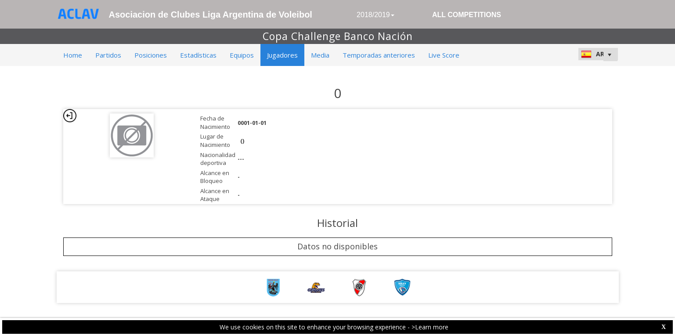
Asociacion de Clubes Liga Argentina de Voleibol (210, 14)
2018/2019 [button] (375, 14)
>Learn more (429, 327)
